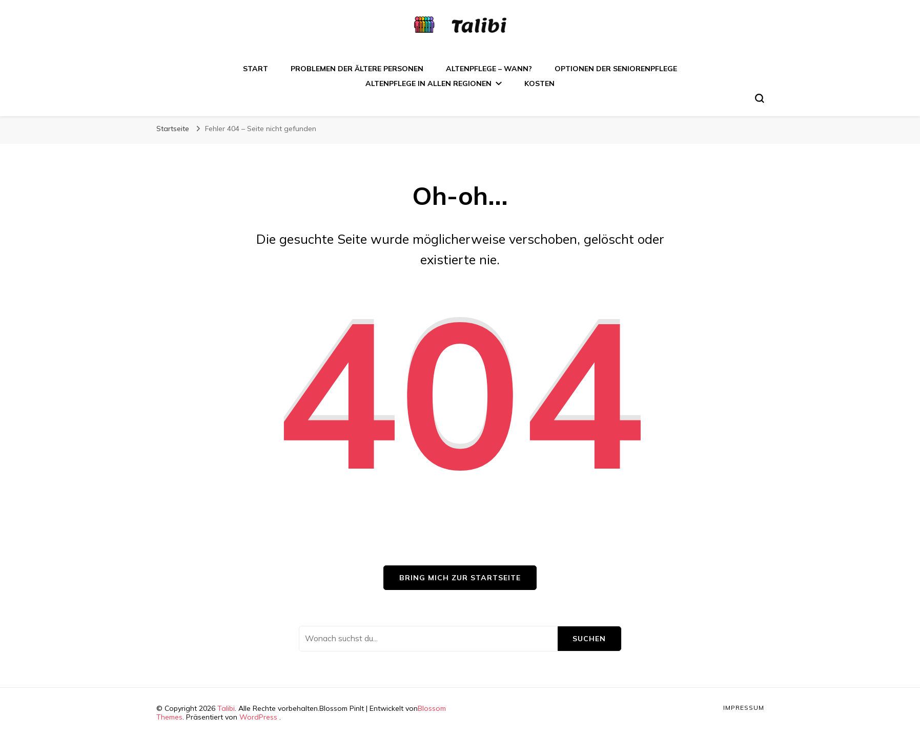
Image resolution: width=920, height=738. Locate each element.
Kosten (539, 83)
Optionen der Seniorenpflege (616, 68)
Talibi (226, 708)
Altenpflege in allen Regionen (428, 83)
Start (255, 68)
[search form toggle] (759, 98)
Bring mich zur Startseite (460, 577)
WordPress (258, 717)
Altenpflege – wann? (489, 68)
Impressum (743, 707)
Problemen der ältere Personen (357, 68)
